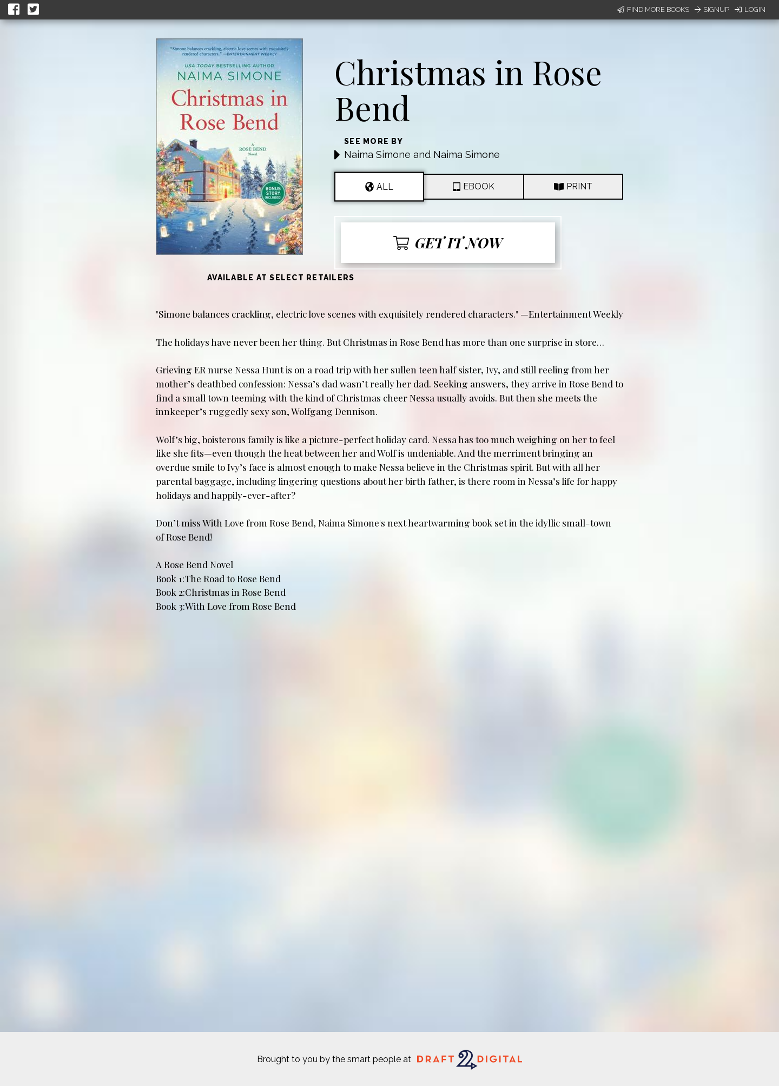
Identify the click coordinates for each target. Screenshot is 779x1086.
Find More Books (653, 9)
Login (750, 9)
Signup (712, 9)
